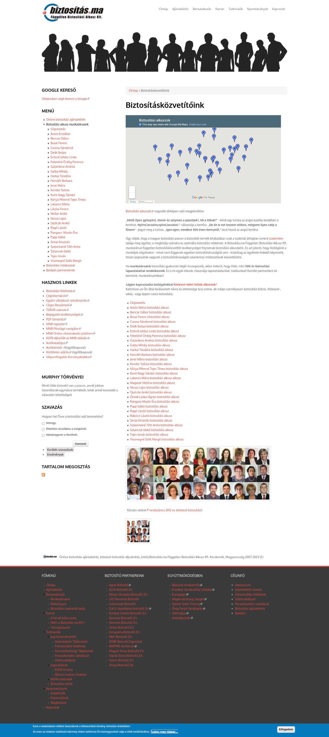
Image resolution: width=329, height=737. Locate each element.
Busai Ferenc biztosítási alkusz (150, 317)
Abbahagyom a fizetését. (62, 434)
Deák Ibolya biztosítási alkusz (149, 326)
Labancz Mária (60, 204)
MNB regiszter (56, 324)
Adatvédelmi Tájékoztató (71, 641)
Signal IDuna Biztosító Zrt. (126, 655)
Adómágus (180, 613)
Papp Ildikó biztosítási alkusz (148, 406)
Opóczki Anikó (60, 223)
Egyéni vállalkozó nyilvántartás (67, 300)
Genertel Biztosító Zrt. (123, 622)
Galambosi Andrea (63, 166)
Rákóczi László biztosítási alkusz (151, 416)
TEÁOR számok (57, 310)
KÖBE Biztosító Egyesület (125, 641)
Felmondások (59, 698)
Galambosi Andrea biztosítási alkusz (153, 340)
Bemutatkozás (202, 9)
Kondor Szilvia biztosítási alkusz (151, 364)
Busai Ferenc (59, 143)
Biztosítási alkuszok (140, 211)
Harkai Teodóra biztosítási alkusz (151, 350)
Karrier (219, 9)
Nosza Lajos (58, 218)
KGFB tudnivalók (61, 679)
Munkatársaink (60, 599)
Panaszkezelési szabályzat (72, 655)
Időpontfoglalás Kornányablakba (69, 357)
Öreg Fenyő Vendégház (188, 608)
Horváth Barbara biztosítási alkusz (152, 354)
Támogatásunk (60, 627)
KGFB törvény (64, 669)
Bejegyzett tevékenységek (64, 314)
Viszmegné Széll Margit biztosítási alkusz (157, 439)
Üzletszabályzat (65, 660)
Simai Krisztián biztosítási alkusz (151, 420)
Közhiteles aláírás (59, 352)
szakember (276, 238)
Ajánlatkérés (180, 9)
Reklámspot (58, 604)
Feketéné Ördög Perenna (67, 162)
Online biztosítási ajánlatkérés (66, 119)
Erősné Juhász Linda (64, 157)
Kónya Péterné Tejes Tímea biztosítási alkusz (159, 368)
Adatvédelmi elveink (248, 589)
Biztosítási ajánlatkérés (250, 608)
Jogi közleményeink (63, 636)
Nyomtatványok (257, 9)
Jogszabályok (59, 665)
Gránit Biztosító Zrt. (121, 627)
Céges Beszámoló (59, 305)
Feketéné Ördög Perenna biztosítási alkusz (158, 336)
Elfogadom (286, 729)
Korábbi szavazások (60, 449)
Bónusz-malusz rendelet (70, 674)
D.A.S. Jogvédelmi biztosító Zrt (130, 608)
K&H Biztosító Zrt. (120, 636)
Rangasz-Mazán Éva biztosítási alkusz (154, 401)
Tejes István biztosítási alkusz (149, 434)
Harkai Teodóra (61, 176)
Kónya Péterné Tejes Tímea (68, 199)
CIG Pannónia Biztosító (124, 599)
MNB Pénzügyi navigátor (63, 328)
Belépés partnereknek (60, 270)
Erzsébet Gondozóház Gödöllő (193, 589)
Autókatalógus (57, 343)
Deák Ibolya (58, 152)
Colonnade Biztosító (122, 604)
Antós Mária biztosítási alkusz (149, 307)
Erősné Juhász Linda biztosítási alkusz (154, 331)
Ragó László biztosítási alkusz (149, 411)
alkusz (176, 378)
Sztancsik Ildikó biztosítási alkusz (151, 430)
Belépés (240, 613)
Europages (180, 594)
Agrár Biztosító (120, 585)
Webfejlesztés (182, 618)
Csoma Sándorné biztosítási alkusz (153, 321)
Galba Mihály (59, 171)
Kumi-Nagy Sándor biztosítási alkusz (154, 373)
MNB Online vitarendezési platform (70, 333)
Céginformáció (57, 296)
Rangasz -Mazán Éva (64, 232)
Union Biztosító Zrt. (121, 660)
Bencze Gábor (60, 138)
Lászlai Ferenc (60, 209)
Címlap (163, 9)
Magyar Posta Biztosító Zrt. (126, 651)
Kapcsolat (278, 9)
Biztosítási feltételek (60, 291)
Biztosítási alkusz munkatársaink (67, 124)
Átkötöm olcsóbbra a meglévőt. (66, 428)
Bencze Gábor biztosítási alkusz (150, 312)
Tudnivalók (235, 9)
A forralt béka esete (63, 618)
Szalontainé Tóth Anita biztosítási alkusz (156, 425)
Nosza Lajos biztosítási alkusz (149, 387)
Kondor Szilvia (60, 190)
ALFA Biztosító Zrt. (121, 589)
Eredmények (55, 454)
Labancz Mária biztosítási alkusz (151, 378)
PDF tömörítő (56, 319)
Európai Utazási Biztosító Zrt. (128, 613)
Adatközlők (58, 693)
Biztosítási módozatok (60, 265)
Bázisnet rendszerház (187, 585)
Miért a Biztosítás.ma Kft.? (67, 622)
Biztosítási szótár (62, 684)
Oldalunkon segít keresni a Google (66, 98)
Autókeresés (56, 347)
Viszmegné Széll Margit (66, 260)
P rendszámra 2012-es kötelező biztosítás (173, 510)
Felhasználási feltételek (70, 646)
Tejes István (58, 256)
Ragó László (59, 227)
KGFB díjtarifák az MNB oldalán (68, 338)
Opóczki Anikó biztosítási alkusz (151, 392)
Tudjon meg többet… (164, 731)
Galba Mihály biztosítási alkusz (150, 345)
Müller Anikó (59, 213)
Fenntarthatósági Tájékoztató (74, 651)
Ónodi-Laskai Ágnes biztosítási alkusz (154, 397)
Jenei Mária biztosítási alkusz (149, 359)
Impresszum (243, 585)
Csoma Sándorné (62, 148)
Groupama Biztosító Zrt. (124, 632)
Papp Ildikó (58, 237)
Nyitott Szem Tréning (187, 604)
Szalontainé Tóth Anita (65, 246)
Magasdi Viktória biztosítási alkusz (152, 383)
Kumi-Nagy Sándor (63, 195)
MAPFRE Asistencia (123, 646)
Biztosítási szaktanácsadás (68, 608)
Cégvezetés (137, 303)
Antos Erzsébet (60, 134)
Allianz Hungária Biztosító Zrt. (128, 594)
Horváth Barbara (61, 180)
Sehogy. (51, 423)
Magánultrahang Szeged (189, 599)
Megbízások (58, 702)
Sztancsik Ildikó (61, 251)
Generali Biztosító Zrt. (123, 618)
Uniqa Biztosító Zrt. (121, 665)
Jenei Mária (58, 185)
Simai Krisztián (60, 242)
